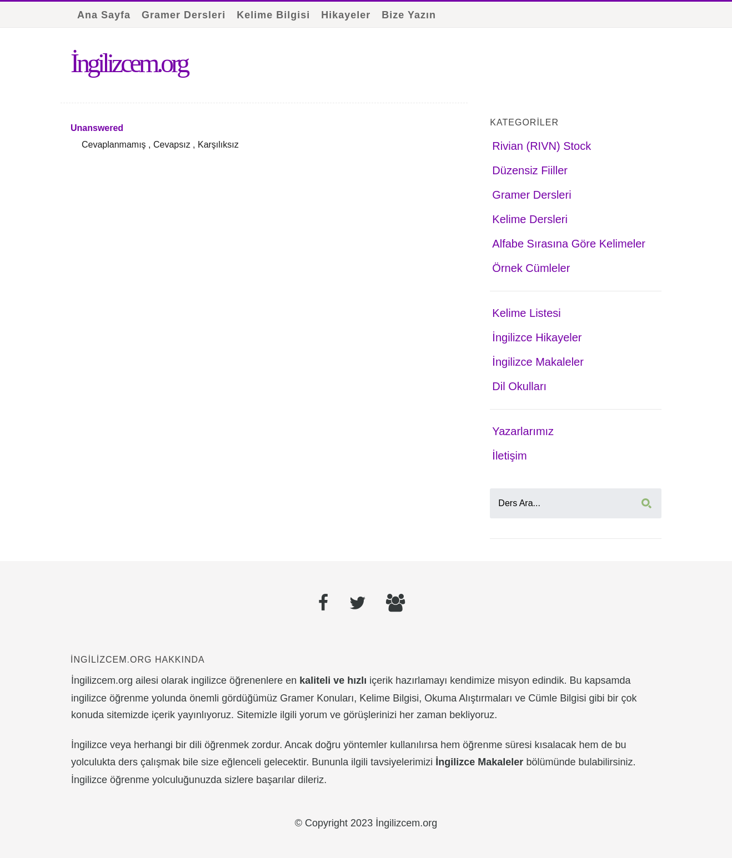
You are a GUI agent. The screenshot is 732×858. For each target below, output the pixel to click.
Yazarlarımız (523, 431)
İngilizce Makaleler (538, 362)
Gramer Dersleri (183, 15)
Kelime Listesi (526, 313)
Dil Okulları (519, 386)
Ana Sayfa (104, 15)
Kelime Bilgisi (273, 15)
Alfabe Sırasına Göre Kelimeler (568, 244)
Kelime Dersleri (530, 219)
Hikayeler (345, 15)
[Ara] (646, 503)
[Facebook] (323, 604)
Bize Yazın (409, 15)
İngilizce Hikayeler (536, 337)
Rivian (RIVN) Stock (541, 146)
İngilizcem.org (129, 63)
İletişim (509, 456)
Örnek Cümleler (531, 268)
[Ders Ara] (575, 503)
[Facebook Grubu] (395, 604)
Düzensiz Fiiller (530, 170)
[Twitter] (357, 604)
